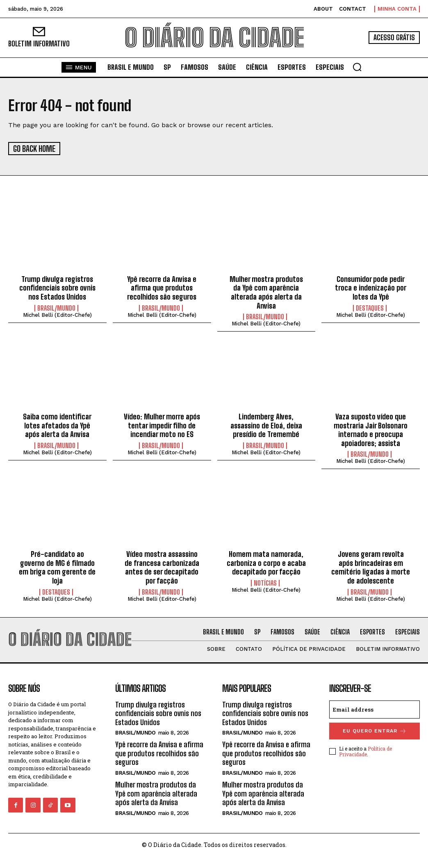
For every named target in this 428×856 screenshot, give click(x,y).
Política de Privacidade (365, 750)
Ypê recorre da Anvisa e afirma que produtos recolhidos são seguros (161, 287)
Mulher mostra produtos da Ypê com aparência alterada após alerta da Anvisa (266, 291)
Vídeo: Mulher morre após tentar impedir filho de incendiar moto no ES (162, 424)
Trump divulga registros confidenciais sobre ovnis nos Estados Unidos (57, 287)
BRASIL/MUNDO (56, 307)
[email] (374, 709)
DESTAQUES (370, 307)
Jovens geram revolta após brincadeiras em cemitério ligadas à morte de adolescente (370, 567)
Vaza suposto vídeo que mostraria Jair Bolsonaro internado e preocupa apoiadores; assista (371, 429)
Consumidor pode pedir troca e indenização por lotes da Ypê (370, 287)
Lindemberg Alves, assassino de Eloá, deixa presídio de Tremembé (266, 424)
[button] (357, 67)
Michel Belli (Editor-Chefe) (57, 314)
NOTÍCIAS (265, 582)
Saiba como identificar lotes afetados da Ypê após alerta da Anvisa (57, 424)
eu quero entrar (375, 730)
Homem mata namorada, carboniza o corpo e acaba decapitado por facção (266, 562)
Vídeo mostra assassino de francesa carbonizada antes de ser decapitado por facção (162, 567)
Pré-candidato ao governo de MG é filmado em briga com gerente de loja (57, 567)
